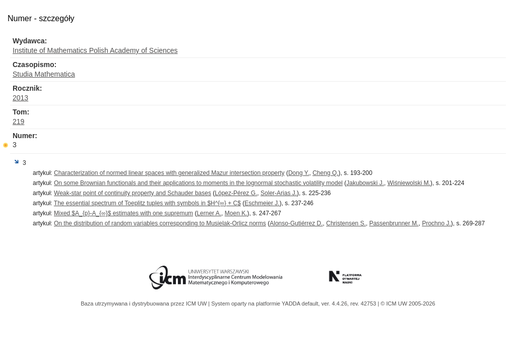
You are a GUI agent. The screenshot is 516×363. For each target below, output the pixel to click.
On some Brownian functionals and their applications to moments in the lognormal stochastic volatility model (198, 183)
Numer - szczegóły (41, 18)
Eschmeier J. (261, 203)
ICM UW (197, 303)
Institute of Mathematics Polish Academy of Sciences (95, 50)
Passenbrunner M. (394, 223)
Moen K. (236, 213)
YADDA (292, 303)
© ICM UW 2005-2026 (407, 303)
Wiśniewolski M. (409, 183)
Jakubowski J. (365, 183)
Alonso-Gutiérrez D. (296, 223)
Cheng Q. (325, 172)
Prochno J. (436, 223)
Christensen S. (346, 223)
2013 (20, 98)
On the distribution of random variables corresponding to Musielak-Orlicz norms (160, 223)
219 (18, 121)
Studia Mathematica (44, 74)
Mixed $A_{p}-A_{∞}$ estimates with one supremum (123, 213)
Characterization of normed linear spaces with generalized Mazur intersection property (169, 172)
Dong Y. (298, 172)
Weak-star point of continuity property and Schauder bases (132, 193)
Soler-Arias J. (279, 193)
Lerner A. (209, 213)
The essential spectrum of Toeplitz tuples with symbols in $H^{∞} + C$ (147, 203)
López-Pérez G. (236, 193)
